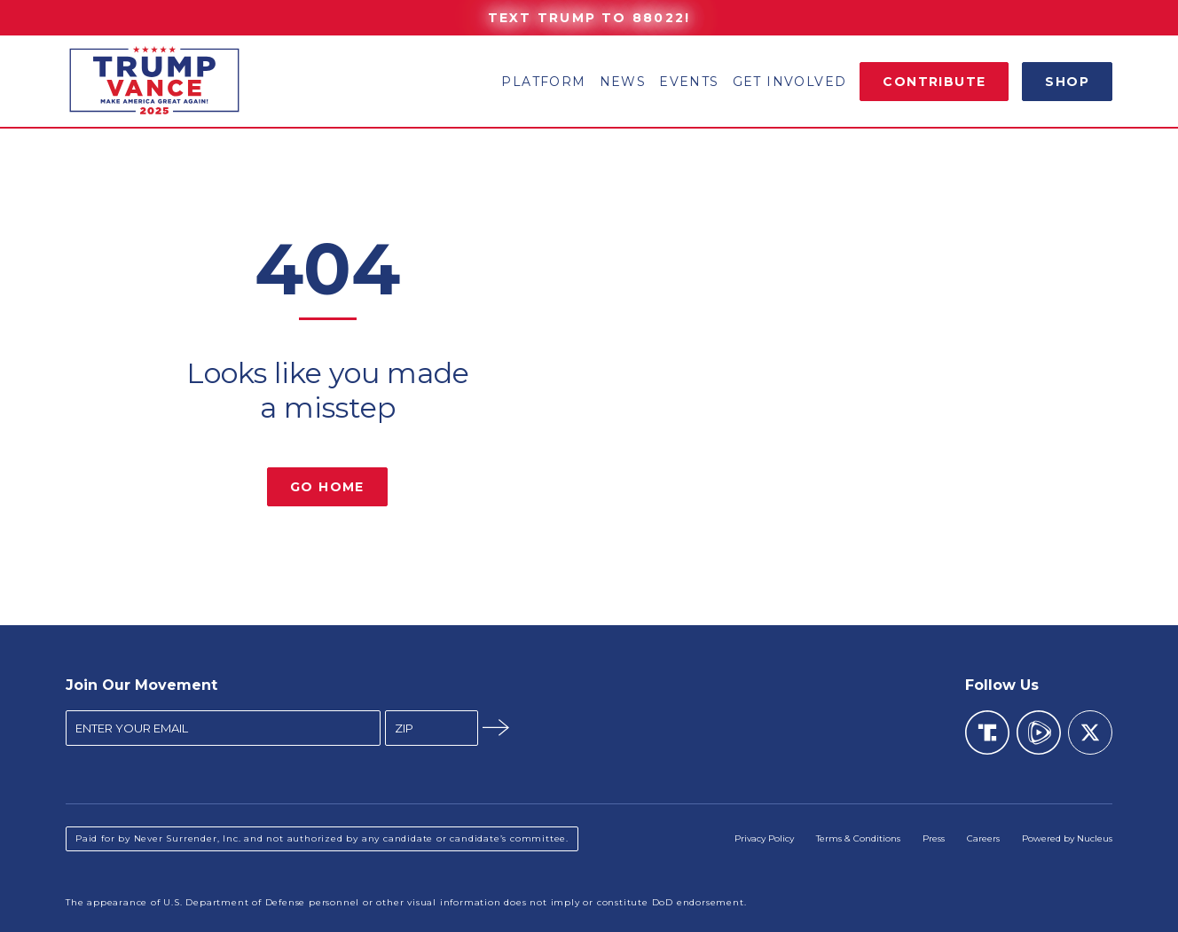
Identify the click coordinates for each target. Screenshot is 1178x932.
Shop (1067, 82)
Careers (983, 838)
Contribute (934, 82)
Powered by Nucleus (1067, 838)
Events (689, 82)
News (623, 82)
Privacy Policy (764, 838)
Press (934, 838)
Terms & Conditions (858, 838)
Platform (543, 82)
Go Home (327, 487)
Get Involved (790, 82)
